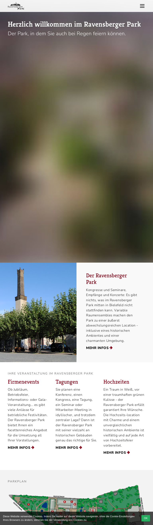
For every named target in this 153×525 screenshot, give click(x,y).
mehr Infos (97, 348)
